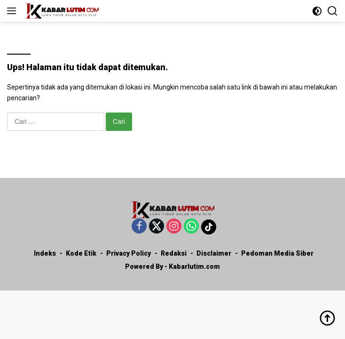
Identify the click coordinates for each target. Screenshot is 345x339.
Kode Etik (81, 253)
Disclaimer (213, 253)
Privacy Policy (128, 253)
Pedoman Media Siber (277, 253)
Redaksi (174, 253)
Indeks (45, 253)
